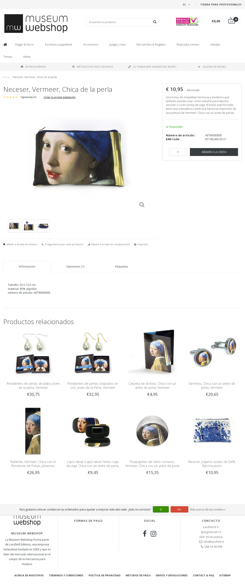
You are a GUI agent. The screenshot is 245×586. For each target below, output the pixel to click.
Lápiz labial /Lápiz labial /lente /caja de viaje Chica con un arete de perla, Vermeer (92, 466)
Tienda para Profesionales (221, 4)
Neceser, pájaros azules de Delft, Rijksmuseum (212, 464)
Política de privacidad (104, 575)
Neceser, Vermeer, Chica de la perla (35, 77)
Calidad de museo (212, 66)
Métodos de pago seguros (93, 66)
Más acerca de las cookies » (207, 509)
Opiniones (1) (28, 97)
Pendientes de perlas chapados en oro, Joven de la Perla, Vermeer (92, 385)
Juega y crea (117, 44)
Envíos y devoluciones (172, 575)
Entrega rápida (33, 66)
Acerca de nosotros (29, 575)
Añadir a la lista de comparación (110, 244)
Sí (161, 509)
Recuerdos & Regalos (151, 44)
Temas (7, 57)
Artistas (215, 44)
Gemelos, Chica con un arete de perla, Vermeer (212, 385)
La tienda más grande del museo (152, 66)
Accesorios (90, 44)
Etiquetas (121, 266)
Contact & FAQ (203, 575)
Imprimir (143, 244)
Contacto (211, 521)
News (27, 57)
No (179, 509)
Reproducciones (188, 44)
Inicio (6, 77)
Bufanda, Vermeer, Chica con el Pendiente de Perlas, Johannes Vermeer (33, 466)
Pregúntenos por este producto (64, 244)
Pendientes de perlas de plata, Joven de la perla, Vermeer (33, 385)
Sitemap (225, 575)
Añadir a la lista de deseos (21, 244)
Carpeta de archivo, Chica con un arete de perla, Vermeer (152, 385)
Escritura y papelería (58, 44)
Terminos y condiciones (66, 575)
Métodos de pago (138, 575)
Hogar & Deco (24, 44)
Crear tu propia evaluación (60, 97)
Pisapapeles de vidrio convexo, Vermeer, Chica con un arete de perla (152, 464)
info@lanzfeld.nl (213, 542)
